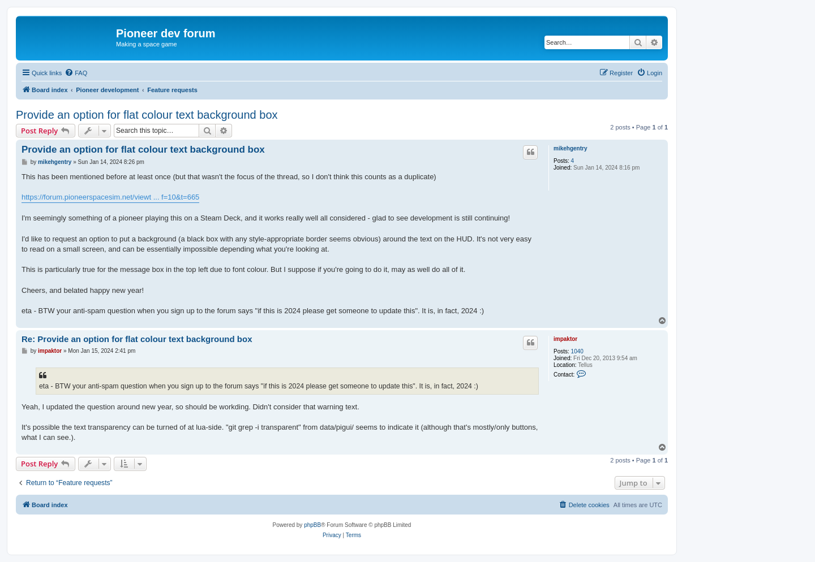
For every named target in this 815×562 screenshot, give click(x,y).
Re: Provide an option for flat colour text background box (137, 339)
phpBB (312, 525)
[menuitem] (76, 73)
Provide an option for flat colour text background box (147, 115)
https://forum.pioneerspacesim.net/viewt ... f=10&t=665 (110, 197)
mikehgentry (570, 148)
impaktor (565, 339)
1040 (577, 351)
